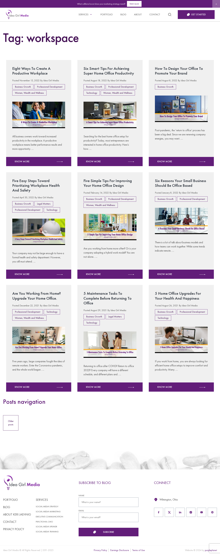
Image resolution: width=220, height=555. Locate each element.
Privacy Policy (13, 529)
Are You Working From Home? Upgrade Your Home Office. (36, 296)
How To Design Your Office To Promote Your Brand (179, 71)
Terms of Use (138, 550)
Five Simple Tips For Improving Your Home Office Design (108, 183)
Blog (123, 14)
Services (83, 14)
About (138, 14)
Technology (91, 92)
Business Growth (23, 86)
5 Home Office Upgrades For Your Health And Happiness (178, 296)
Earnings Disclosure (119, 550)
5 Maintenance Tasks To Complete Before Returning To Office (108, 298)
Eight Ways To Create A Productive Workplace (31, 71)
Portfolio (106, 14)
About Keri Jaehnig (17, 514)
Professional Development (49, 86)
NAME (81, 495)
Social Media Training (47, 531)
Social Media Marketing (48, 511)
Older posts (11, 423)
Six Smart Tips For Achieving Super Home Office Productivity (109, 71)
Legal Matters (44, 203)
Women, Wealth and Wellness (29, 92)
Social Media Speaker (46, 526)
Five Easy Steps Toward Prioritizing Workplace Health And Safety (36, 185)
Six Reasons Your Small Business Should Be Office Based (180, 183)
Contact (154, 14)
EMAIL (81, 510)
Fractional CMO (44, 521)
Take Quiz (134, 3)
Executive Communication (49, 516)
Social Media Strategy (47, 506)
